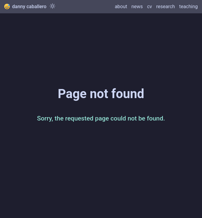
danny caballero (25, 6)
